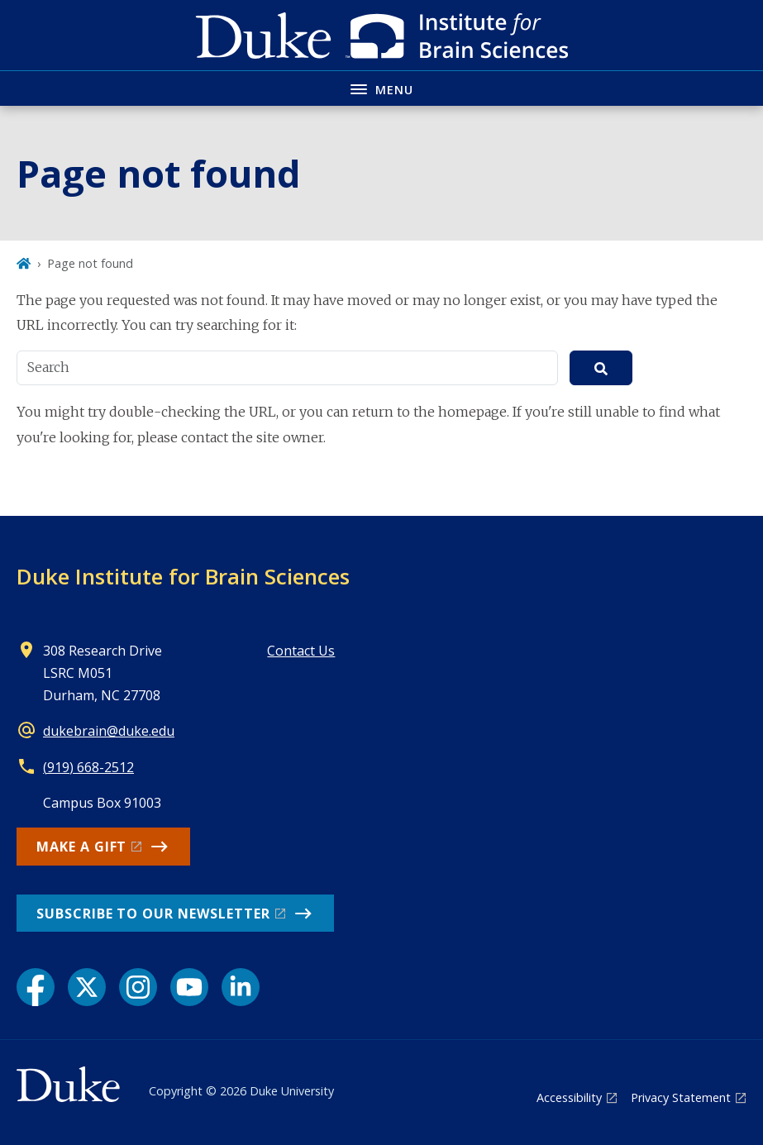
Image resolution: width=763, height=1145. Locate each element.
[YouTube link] (189, 987)
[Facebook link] (36, 987)
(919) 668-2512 (88, 767)
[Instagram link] (138, 987)
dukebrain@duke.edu (108, 731)
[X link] (87, 987)
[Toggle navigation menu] (381, 88)
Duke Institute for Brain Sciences (183, 576)
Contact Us (301, 651)
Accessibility (569, 1097)
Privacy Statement (681, 1097)
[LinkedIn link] (241, 987)
